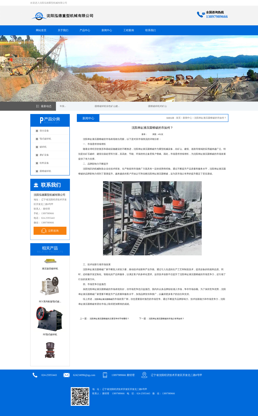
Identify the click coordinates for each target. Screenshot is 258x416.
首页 (178, 118)
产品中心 (85, 30)
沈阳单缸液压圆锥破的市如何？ (210, 118)
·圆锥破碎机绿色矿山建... (107, 106)
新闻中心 (107, 30)
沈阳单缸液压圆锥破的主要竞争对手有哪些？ (109, 318)
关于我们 (63, 30)
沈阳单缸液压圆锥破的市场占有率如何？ (166, 318)
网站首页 (41, 30)
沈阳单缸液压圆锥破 (103, 299)
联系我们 (150, 30)
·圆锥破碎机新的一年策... (53, 106)
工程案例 (128, 30)
